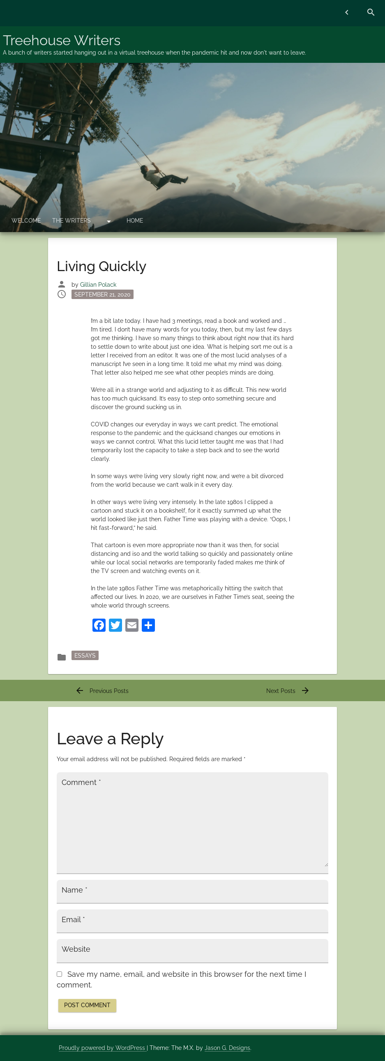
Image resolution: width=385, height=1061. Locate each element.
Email (73, 920)
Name (75, 890)
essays (85, 655)
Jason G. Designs (227, 1048)
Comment (81, 782)
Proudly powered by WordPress (103, 1048)
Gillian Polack (98, 284)
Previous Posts (102, 691)
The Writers (71, 220)
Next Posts (288, 691)
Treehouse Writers (61, 40)
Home (135, 220)
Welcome (26, 220)
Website (76, 949)
